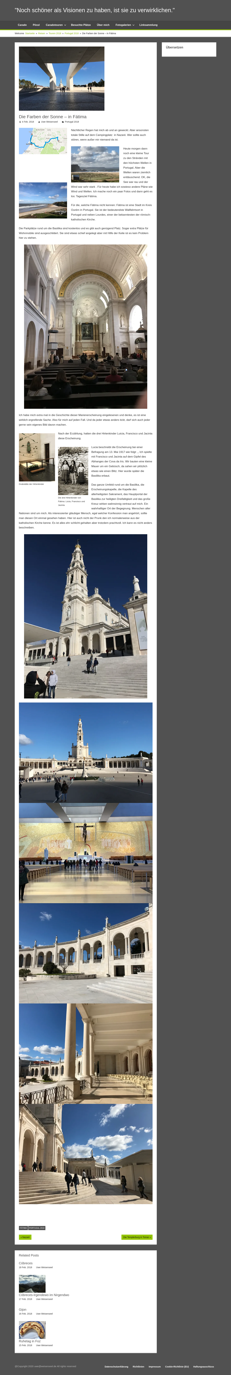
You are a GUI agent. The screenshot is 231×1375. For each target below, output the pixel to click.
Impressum (155, 1366)
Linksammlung (148, 25)
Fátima (23, 1228)
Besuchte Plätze (81, 25)
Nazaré (26, 1237)
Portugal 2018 (72, 121)
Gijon (22, 1309)
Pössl (36, 25)
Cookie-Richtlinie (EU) (177, 1366)
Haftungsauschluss (203, 1366)
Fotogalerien (125, 25)
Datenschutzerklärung (116, 1366)
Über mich (103, 25)
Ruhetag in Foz (30, 1341)
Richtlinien (138, 1366)
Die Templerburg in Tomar (136, 1237)
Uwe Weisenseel (49, 121)
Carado (22, 25)
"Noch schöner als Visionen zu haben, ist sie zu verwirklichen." (95, 10)
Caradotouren (56, 25)
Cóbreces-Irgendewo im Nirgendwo (44, 1295)
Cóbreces (26, 1263)
